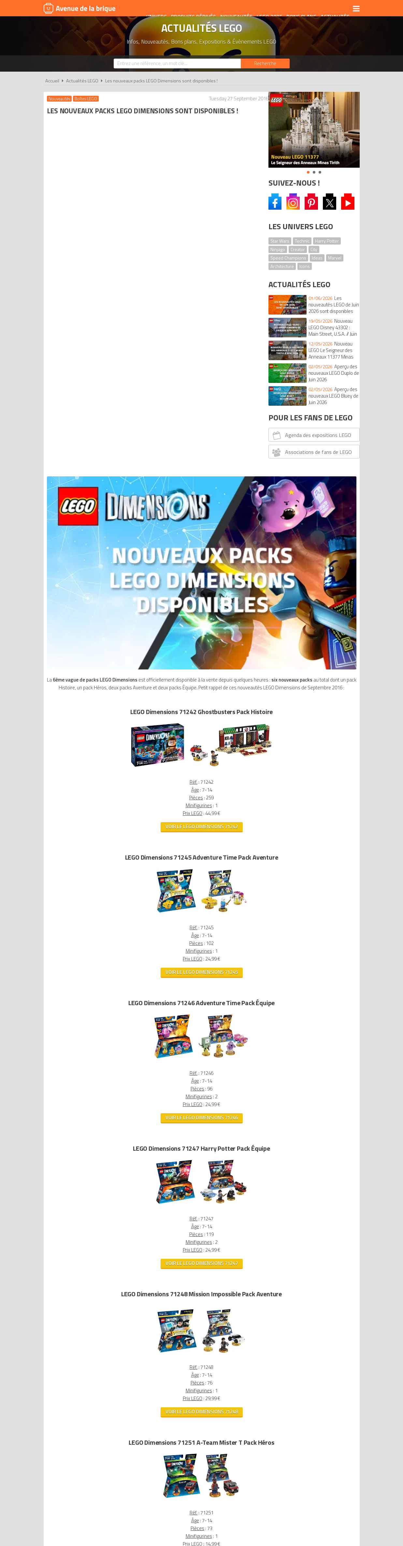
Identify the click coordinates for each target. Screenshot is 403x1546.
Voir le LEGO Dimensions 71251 (152, 1144)
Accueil (52, 80)
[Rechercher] (265, 63)
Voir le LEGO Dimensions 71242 (152, 413)
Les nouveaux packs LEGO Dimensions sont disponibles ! (161, 80)
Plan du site (272, 1433)
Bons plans (297, 9)
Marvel (334, 257)
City (313, 249)
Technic (302, 240)
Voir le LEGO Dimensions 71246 (152, 705)
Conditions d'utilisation (200, 1433)
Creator (298, 249)
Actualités (330, 9)
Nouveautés (232, 9)
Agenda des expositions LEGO (310, 435)
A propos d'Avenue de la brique (128, 1433)
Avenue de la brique (79, 8)
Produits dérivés (188, 9)
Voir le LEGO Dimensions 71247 (152, 850)
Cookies (243, 1433)
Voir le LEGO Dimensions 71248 (152, 999)
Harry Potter (327, 240)
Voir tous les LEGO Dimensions (151, 1328)
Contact (301, 1433)
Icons (304, 266)
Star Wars (279, 240)
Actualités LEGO (82, 80)
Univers (152, 9)
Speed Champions (288, 257)
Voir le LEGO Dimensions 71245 (152, 559)
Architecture (282, 266)
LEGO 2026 (265, 9)
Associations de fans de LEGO (311, 452)
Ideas (317, 257)
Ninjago (277, 249)
